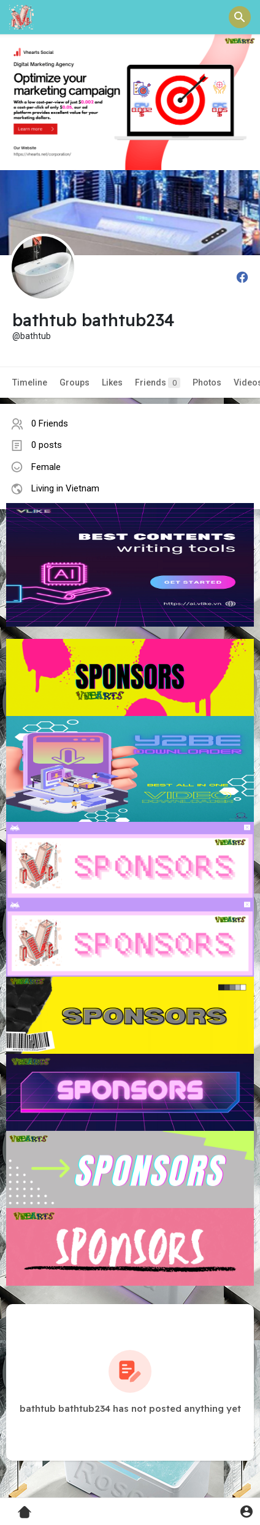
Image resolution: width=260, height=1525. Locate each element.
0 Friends (49, 423)
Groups (74, 382)
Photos (207, 382)
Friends (157, 383)
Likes (112, 382)
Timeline (29, 382)
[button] (240, 17)
